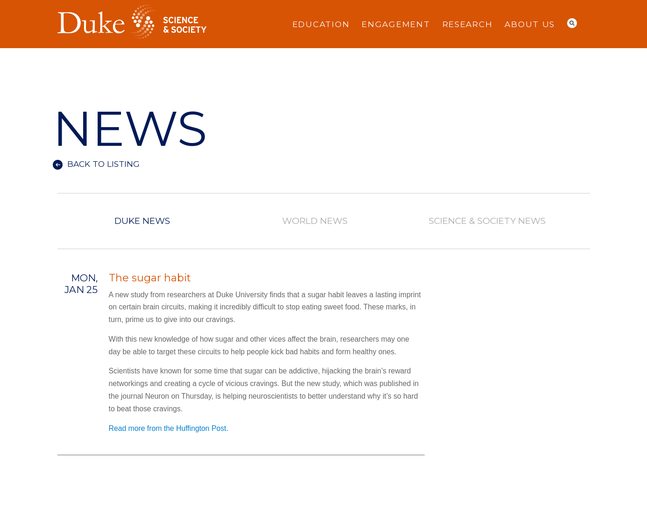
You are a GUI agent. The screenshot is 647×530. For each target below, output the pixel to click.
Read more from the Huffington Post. (168, 428)
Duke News (142, 221)
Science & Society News (486, 221)
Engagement (396, 24)
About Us (530, 24)
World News (315, 221)
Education (321, 24)
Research (467, 24)
